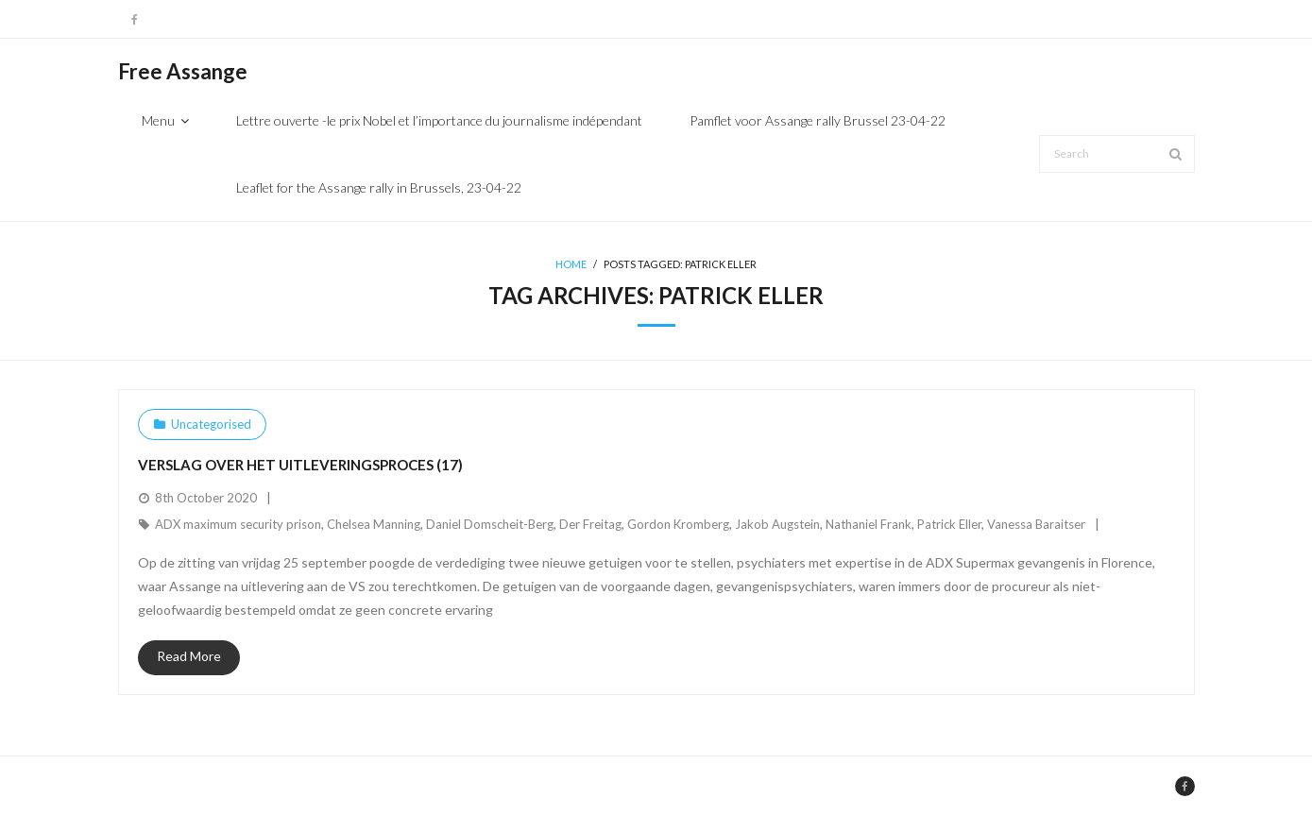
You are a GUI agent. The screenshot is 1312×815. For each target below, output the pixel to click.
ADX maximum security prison (238, 524)
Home (571, 264)
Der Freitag (590, 524)
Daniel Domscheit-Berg (490, 524)
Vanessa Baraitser (1036, 524)
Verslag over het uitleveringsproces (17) (300, 464)
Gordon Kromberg (678, 524)
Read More (189, 656)
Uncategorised (211, 424)
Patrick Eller (949, 524)
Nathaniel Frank (869, 524)
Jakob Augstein (777, 524)
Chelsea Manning (373, 524)
